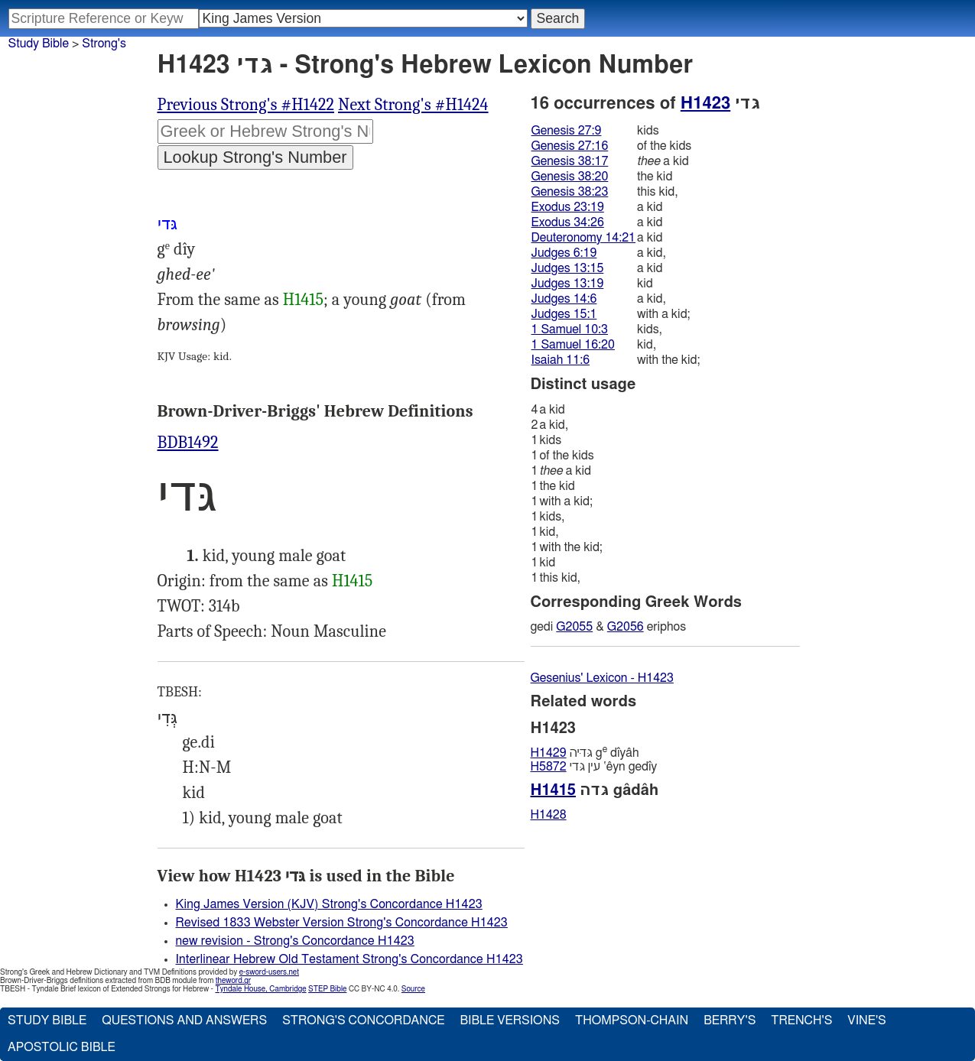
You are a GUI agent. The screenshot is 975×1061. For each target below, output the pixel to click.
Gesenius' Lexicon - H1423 (602, 678)
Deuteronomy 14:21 (583, 238)
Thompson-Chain (631, 1020)
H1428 (549, 815)
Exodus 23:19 (567, 207)
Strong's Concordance (363, 1020)
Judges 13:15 (567, 268)
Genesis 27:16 (570, 146)
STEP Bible (327, 989)
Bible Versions (510, 1020)
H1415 (303, 300)
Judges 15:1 (564, 314)
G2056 (625, 627)
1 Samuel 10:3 (569, 329)
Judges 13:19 (567, 283)
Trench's (801, 1020)
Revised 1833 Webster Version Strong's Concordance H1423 (342, 923)
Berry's (730, 1020)
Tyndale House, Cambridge (260, 989)
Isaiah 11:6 (560, 360)
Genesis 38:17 (570, 161)
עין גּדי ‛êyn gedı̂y (594, 767)
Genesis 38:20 (570, 176)
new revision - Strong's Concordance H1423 (295, 941)
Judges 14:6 (564, 299)
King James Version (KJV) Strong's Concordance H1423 (329, 904)
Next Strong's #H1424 (413, 105)
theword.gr (233, 981)
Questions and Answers (184, 1020)
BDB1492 (188, 443)
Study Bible (38, 43)
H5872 (549, 767)
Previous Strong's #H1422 (246, 105)
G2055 (574, 627)
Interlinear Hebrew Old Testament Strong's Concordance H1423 (349, 959)
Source (413, 989)
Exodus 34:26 (567, 222)
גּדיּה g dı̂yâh (585, 752)
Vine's (866, 1020)
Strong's (104, 43)
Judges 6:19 (564, 253)
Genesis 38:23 (570, 192)
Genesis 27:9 (566, 131)
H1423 (705, 103)
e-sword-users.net (269, 972)
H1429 (549, 753)
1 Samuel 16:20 (573, 345)
